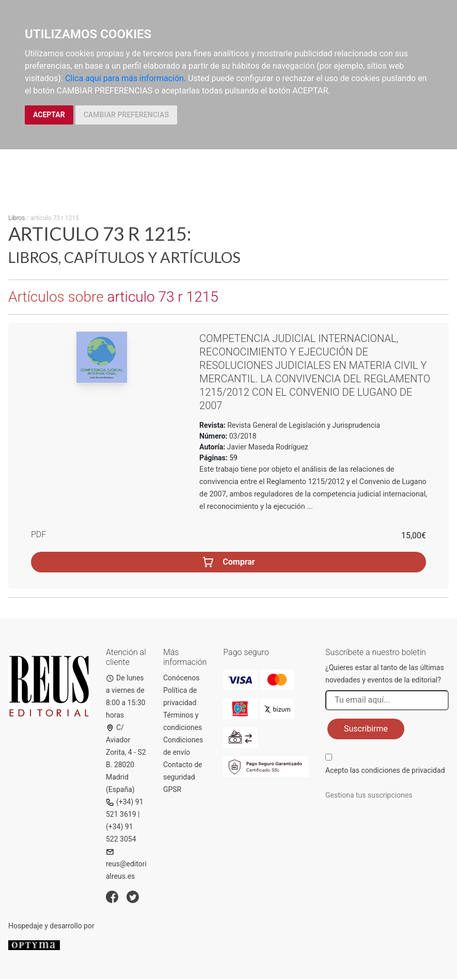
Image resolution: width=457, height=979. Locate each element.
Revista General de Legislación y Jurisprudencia (303, 425)
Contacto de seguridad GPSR (182, 777)
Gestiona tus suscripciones (369, 795)
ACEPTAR (49, 115)
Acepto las (385, 770)
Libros (16, 218)
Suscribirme (366, 729)
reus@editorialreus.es (126, 864)
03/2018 (241, 436)
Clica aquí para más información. (125, 78)
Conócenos (181, 678)
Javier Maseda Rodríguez (267, 447)
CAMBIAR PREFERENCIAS (126, 115)
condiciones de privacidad (403, 770)
